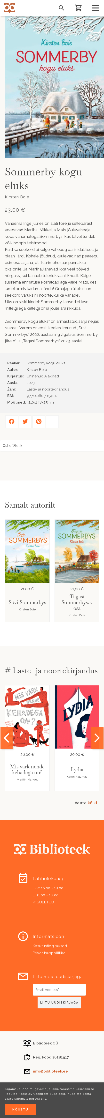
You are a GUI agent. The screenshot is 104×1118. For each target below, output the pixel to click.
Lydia (77, 769)
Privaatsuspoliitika (49, 953)
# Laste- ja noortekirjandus (51, 670)
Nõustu (20, 1109)
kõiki (92, 803)
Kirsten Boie (27, 609)
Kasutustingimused (50, 946)
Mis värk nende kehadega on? (27, 769)
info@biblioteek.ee (50, 1071)
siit (43, 1098)
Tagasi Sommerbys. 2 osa (77, 602)
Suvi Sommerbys (27, 602)
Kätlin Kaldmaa (77, 776)
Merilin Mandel (27, 779)
